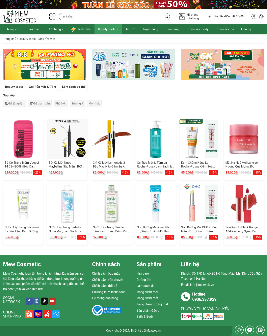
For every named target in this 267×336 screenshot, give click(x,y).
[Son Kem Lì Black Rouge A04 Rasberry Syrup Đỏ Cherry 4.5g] (244, 204)
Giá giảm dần (40, 103)
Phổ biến (60, 103)
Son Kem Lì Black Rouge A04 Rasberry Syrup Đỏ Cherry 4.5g (241, 229)
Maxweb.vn (153, 330)
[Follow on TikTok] (44, 301)
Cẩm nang (172, 29)
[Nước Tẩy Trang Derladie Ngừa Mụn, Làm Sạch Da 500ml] (67, 204)
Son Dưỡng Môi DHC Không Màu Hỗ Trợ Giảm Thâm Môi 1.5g (199, 229)
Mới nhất (94, 103)
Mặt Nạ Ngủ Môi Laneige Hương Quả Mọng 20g (241, 165)
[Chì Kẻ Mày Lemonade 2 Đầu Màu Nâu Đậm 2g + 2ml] (111, 139)
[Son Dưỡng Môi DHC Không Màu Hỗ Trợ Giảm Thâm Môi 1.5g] (200, 204)
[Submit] (166, 16)
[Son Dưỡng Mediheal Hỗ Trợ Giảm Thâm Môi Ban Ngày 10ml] (155, 204)
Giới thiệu (34, 29)
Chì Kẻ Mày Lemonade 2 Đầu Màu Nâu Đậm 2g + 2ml (109, 165)
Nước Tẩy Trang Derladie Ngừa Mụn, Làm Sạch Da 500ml (65, 229)
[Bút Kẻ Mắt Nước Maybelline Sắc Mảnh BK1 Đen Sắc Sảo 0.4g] (67, 139)
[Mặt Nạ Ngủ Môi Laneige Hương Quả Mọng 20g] (244, 139)
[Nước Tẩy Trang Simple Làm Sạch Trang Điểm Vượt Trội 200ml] (111, 204)
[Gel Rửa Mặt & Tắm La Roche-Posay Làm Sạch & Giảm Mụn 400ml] (155, 139)
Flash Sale (81, 29)
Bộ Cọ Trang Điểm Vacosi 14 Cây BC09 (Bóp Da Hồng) (22, 165)
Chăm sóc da (225, 29)
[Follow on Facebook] (29, 301)
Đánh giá (77, 103)
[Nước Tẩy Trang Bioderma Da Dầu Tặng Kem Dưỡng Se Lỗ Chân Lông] (23, 204)
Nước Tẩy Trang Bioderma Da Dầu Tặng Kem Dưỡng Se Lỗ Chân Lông (22, 229)
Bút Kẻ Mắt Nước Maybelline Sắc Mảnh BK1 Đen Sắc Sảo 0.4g (65, 165)
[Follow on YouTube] (52, 301)
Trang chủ (13, 29)
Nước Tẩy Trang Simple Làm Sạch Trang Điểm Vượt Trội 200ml (111, 229)
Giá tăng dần (14, 103)
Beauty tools (108, 29)
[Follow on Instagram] (36, 301)
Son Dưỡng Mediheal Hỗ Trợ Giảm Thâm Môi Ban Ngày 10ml (153, 229)
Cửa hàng (56, 29)
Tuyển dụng (150, 29)
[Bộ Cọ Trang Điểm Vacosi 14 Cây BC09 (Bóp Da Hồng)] (23, 139)
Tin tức (130, 29)
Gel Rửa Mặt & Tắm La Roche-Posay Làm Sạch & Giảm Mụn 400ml (154, 165)
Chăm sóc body (197, 29)
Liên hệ (246, 29)
